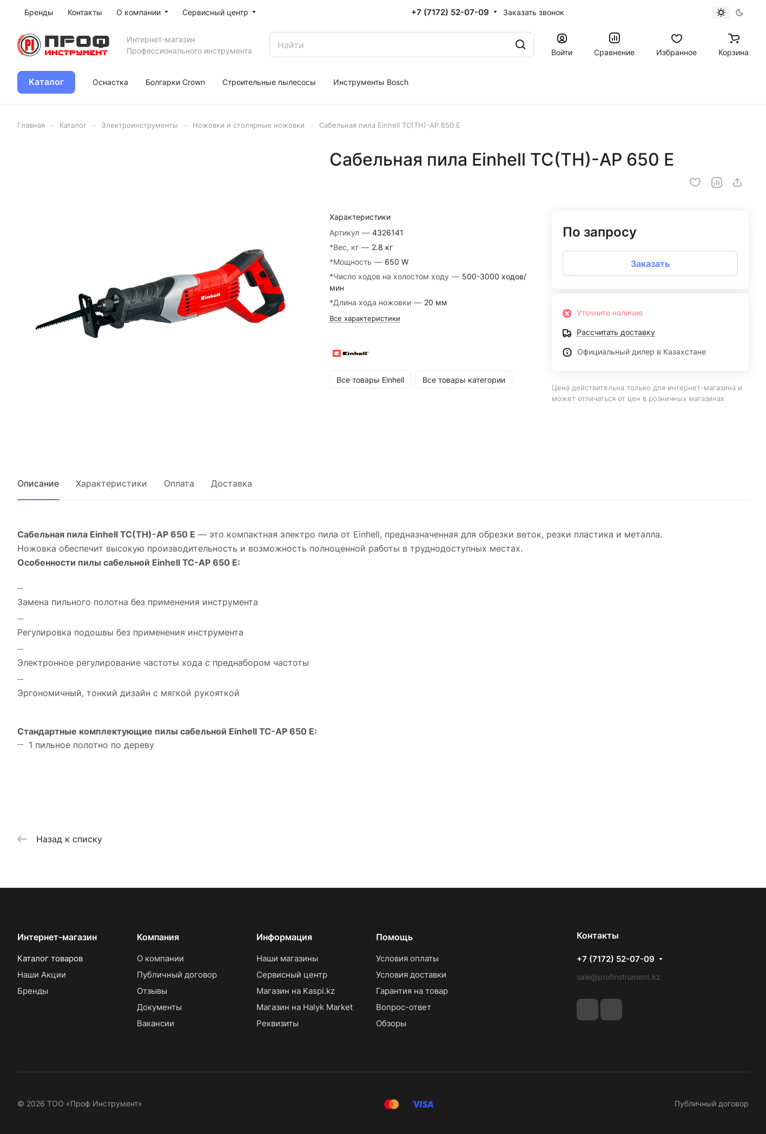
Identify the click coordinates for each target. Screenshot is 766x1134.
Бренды (32, 991)
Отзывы (152, 991)
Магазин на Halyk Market (304, 1007)
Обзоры (391, 1023)
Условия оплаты (407, 958)
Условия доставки (411, 974)
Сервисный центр (291, 974)
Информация (284, 937)
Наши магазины (287, 958)
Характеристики (111, 483)
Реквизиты (277, 1023)
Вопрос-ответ (403, 1007)
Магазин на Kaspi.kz (295, 991)
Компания (158, 937)
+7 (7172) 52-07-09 (450, 12)
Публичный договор (177, 974)
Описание (38, 483)
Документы (159, 1007)
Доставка (231, 483)
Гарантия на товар (412, 991)
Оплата (179, 483)
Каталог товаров (50, 958)
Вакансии (155, 1023)
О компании (160, 958)
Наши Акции (41, 974)
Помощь (394, 937)
